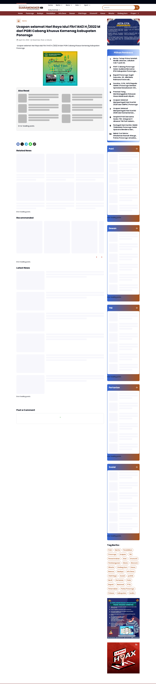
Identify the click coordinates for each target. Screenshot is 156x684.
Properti (134, 13)
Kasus (102, 13)
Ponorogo (30, 13)
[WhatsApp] (30, 144)
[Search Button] (137, 7)
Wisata (111, 13)
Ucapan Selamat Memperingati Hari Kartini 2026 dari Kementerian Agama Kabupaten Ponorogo (124, 110)
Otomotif (93, 13)
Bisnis (69, 5)
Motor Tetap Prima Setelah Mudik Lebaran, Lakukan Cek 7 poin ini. (125, 60)
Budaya (40, 13)
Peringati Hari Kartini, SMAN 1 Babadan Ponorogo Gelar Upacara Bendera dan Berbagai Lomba (125, 127)
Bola (78, 5)
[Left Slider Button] (96, 257)
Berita (59, 5)
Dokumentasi (54, 10)
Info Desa (62, 13)
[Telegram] (26, 144)
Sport (87, 5)
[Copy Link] (34, 144)
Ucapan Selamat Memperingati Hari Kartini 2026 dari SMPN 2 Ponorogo (125, 102)
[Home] (18, 21)
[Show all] (136, 148)
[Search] (119, 7)
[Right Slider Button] (137, 13)
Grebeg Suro (122, 13)
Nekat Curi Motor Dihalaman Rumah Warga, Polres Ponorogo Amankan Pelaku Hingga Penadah (125, 135)
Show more (60, 403)
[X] (22, 144)
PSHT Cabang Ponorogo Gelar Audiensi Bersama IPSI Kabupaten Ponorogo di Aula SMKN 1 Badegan (124, 69)
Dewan (72, 13)
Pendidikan (50, 13)
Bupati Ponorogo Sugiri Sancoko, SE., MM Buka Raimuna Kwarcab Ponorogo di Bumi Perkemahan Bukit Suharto (125, 77)
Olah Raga (82, 13)
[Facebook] (18, 144)
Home (50, 5)
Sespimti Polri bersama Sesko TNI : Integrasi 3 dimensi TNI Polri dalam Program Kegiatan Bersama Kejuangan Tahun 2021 (125, 119)
